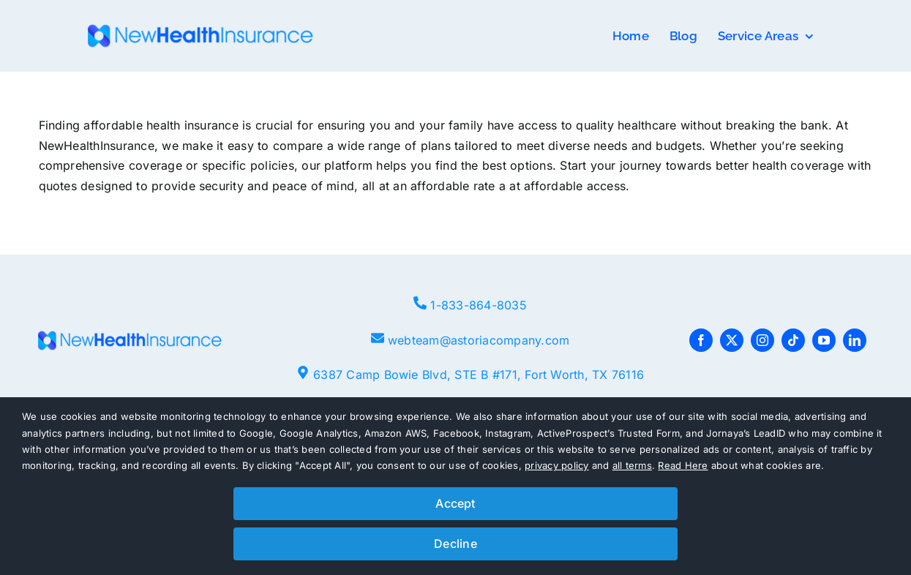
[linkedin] (854, 340)
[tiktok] (793, 340)
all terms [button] (632, 465)
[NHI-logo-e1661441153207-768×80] (200, 30)
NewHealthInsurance (96, 145)
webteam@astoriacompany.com (478, 340)
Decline (455, 543)
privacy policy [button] (556, 465)
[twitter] (731, 340)
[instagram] (762, 340)
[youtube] (824, 340)
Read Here (683, 465)
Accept (455, 503)
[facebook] (701, 340)
